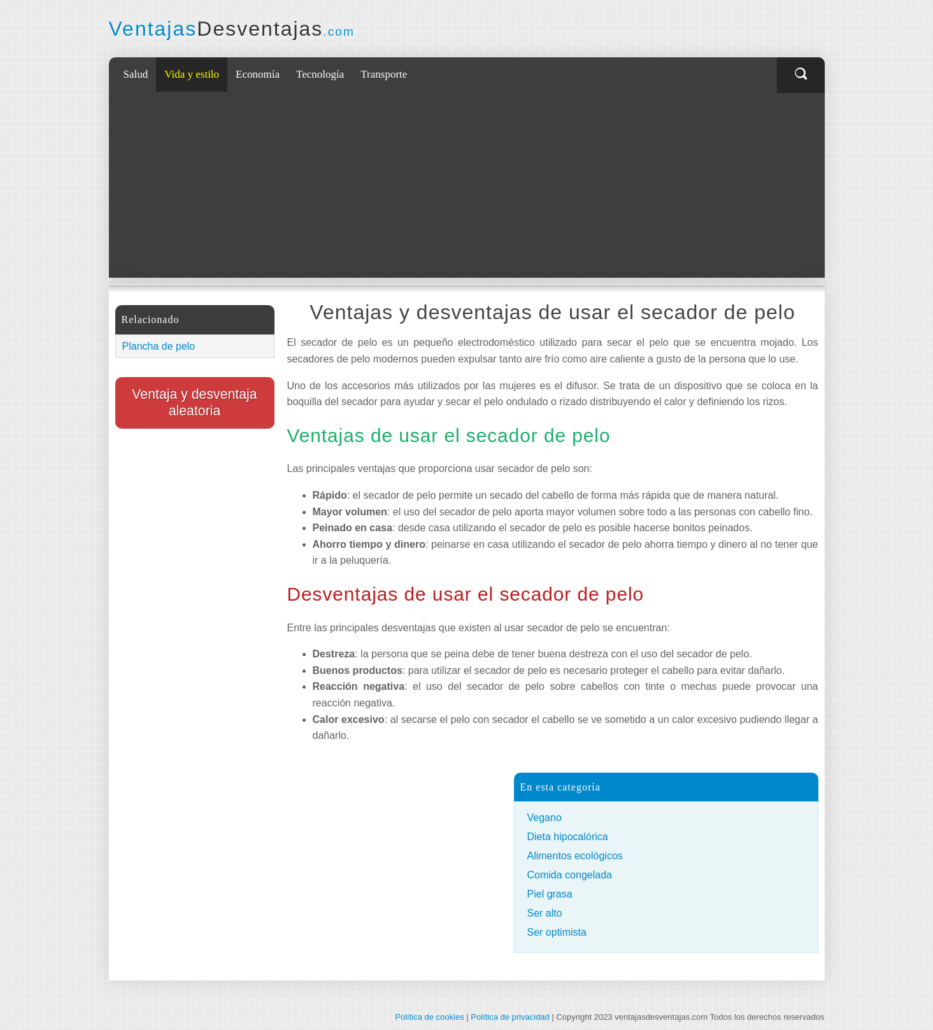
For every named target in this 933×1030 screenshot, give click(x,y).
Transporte (383, 74)
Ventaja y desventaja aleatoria (194, 402)
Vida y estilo (191, 74)
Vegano (544, 817)
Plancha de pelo (159, 346)
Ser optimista (557, 932)
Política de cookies (429, 1017)
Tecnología (320, 74)
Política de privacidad (510, 1017)
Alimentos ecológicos (575, 855)
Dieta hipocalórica (567, 836)
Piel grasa (550, 894)
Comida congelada (569, 874)
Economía (258, 74)
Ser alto (544, 913)
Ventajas (232, 28)
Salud (136, 74)
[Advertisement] (470, 188)
